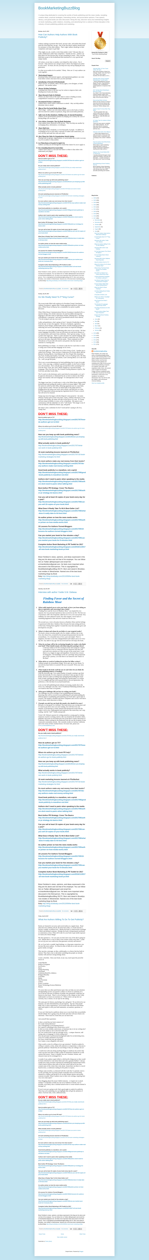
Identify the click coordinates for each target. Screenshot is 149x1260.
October (97, 224)
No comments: (65, 288)
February (97, 328)
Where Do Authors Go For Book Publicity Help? (103, 265)
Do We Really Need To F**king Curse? (56, 297)
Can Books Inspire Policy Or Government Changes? (102, 281)
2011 (94, 344)
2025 (94, 200)
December (97, 220)
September (98, 227)
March (96, 326)
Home (62, 1234)
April (96, 323)
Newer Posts (42, 1234)
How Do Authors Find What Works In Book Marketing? (101, 142)
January (97, 330)
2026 (94, 198)
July (96, 231)
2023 (94, 204)
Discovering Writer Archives (100, 100)
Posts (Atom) (48, 1241)
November (97, 222)
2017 (94, 218)
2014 (94, 337)
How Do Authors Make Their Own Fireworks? (102, 312)
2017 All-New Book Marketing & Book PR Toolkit (101, 90)
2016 (94, 333)
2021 (94, 209)
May (96, 321)
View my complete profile (98, 383)
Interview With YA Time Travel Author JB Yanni (100, 69)
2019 (94, 213)
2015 (94, 335)
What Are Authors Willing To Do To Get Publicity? (61, 919)
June (96, 319)
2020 (94, 211)
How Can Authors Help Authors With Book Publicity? (102, 234)
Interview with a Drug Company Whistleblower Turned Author (101, 79)
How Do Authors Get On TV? (102, 262)
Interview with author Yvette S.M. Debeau (57, 592)
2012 (94, 342)
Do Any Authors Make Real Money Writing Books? (101, 284)
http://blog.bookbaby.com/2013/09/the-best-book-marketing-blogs (64, 280)
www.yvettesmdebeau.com (46, 725)
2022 (94, 207)
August (97, 229)
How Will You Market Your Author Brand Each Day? (102, 273)
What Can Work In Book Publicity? (101, 288)
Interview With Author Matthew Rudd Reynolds (102, 259)
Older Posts (82, 1234)
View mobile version (62, 1237)
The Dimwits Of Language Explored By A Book (101, 304)
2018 (94, 216)
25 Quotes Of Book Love (101, 294)
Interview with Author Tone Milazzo (102, 132)
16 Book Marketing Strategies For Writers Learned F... (102, 277)
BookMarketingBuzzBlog (59, 8)
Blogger (81, 1251)
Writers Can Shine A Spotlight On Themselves (102, 297)
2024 (94, 202)
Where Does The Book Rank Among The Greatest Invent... (102, 269)
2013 (94, 340)
